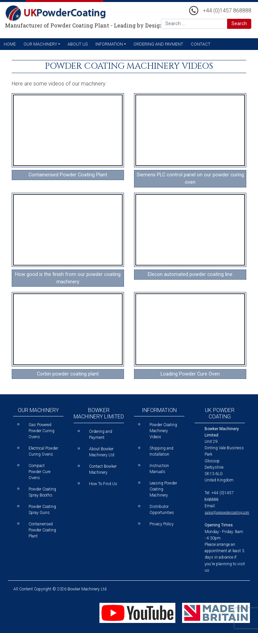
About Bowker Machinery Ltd (101, 452)
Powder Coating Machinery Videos (163, 430)
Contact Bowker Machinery (103, 469)
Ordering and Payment (158, 44)
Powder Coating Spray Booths (42, 492)
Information (109, 44)
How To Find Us (103, 483)
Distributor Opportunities (161, 509)
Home (10, 44)
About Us (78, 44)
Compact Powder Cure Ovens (39, 471)
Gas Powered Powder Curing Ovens (41, 430)
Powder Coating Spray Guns (42, 509)
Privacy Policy (161, 524)
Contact (200, 44)
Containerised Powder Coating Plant (42, 530)
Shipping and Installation (161, 451)
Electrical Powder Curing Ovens (43, 451)
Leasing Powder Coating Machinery (163, 489)
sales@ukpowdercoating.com (227, 512)
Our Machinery (40, 44)
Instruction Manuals (159, 468)
